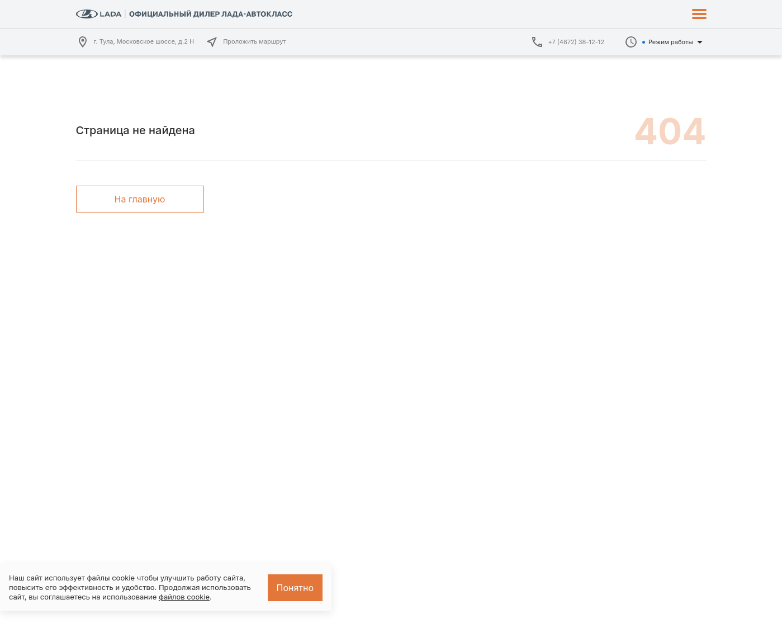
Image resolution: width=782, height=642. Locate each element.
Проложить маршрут (245, 42)
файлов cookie (184, 596)
